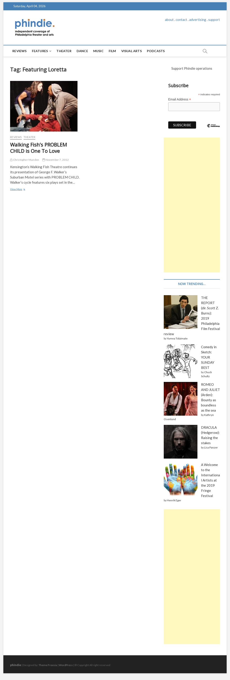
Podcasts (156, 51)
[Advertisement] (192, 205)
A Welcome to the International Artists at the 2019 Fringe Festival (210, 480)
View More (17, 189)
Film (112, 51)
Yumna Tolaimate (177, 338)
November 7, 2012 (55, 159)
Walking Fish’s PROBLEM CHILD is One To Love (38, 147)
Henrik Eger (174, 500)
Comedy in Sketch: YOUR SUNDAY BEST (209, 357)
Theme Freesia (48, 665)
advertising (197, 20)
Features (40, 51)
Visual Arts (131, 51)
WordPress (66, 665)
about (169, 20)
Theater (63, 51)
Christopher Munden (24, 159)
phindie (15, 665)
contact (181, 20)
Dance (82, 51)
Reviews (19, 51)
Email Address (179, 99)
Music (98, 51)
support (214, 20)
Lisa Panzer (211, 447)
